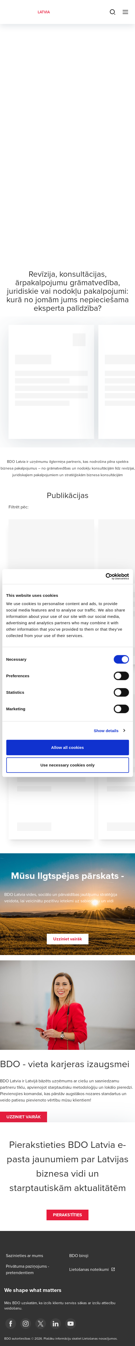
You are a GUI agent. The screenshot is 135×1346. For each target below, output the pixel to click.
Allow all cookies (67, 747)
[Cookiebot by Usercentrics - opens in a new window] (105, 576)
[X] (40, 1323)
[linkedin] (55, 1323)
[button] (67, 939)
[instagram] (25, 1323)
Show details (106, 730)
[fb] (10, 1323)
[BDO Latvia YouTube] (70, 1323)
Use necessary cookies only (67, 764)
